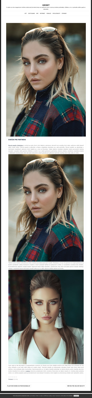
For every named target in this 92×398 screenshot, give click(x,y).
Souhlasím (76, 395)
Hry (37, 13)
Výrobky (64, 13)
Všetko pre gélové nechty (76, 386)
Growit (46, 5)
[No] (90, 396)
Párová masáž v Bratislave (15, 145)
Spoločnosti (56, 13)
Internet (42, 13)
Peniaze (49, 13)
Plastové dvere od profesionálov (18, 386)
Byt (26, 13)
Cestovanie (31, 13)
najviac (28, 371)
